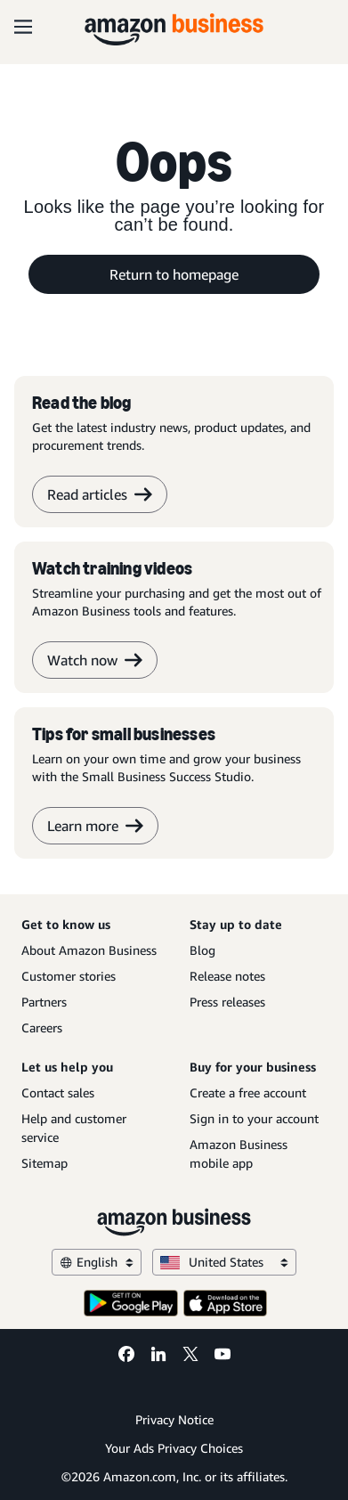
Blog (202, 950)
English (97, 1261)
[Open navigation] (23, 26)
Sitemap (44, 1162)
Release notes (227, 975)
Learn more (95, 826)
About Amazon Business (89, 950)
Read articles (99, 494)
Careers (41, 1027)
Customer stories (68, 975)
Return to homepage (174, 274)
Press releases (227, 1001)
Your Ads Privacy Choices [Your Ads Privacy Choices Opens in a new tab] (174, 1447)
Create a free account (248, 1092)
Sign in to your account (254, 1118)
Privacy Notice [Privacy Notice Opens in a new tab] (174, 1419)
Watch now (94, 660)
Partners (44, 1001)
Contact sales (57, 1092)
